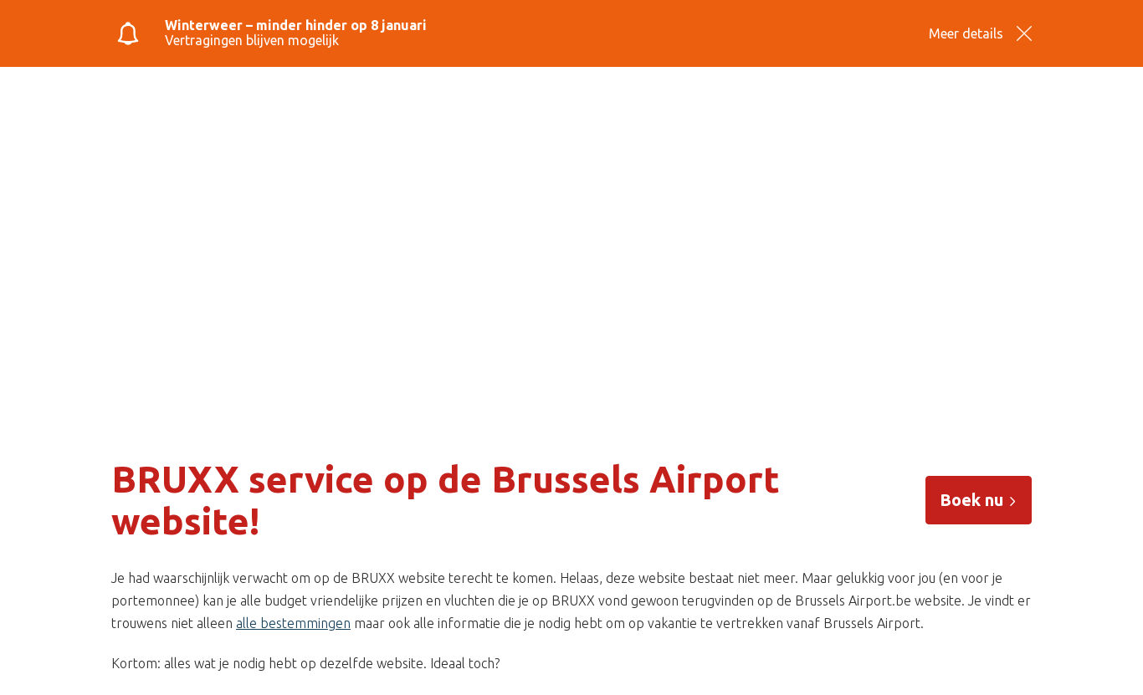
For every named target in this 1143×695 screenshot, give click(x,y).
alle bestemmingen (293, 623)
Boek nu (978, 499)
